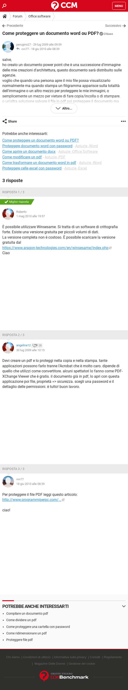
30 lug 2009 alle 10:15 (30, 350)
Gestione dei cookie (82, 663)
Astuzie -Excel (75, 168)
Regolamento (113, 657)
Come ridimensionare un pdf (26, 633)
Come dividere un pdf (21, 620)
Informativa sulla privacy (70, 657)
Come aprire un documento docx (29, 151)
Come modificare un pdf (22, 157)
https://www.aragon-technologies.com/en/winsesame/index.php (55, 248)
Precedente (15, 25)
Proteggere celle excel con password (32, 168)
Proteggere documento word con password (37, 146)
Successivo (113, 25)
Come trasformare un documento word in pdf (39, 162)
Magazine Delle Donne (50, 663)
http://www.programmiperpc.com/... (31, 499)
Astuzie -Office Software (78, 151)
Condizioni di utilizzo (37, 657)
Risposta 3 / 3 (13, 469)
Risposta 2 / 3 (13, 335)
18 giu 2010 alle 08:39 (45, 49)
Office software (39, 16)
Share (12, 121)
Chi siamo (13, 657)
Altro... (67, 108)
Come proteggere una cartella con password (38, 627)
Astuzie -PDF (55, 157)
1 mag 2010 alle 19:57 (30, 216)
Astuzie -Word (86, 146)
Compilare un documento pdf (27, 613)
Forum (17, 16)
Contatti (95, 657)
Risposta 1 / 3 (13, 192)
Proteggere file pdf (19, 640)
